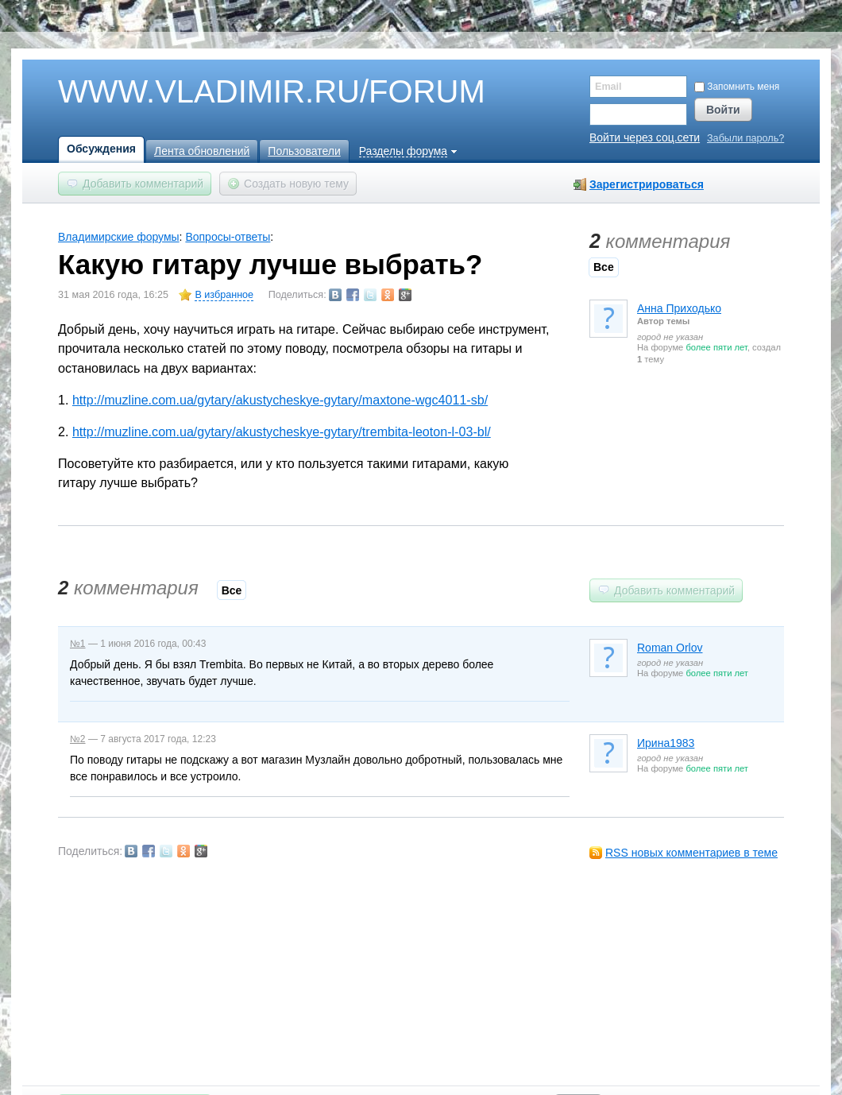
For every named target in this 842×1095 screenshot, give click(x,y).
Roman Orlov (669, 647)
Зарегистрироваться (646, 184)
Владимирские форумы (119, 236)
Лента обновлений (201, 151)
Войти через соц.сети (644, 137)
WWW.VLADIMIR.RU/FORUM (244, 92)
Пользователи (304, 151)
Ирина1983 (665, 743)
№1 (78, 643)
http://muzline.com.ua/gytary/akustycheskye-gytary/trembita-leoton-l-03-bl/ (281, 431)
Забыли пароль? (745, 138)
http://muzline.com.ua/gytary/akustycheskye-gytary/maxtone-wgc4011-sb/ (280, 400)
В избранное (224, 294)
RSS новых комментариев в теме (691, 852)
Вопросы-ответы (227, 236)
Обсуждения (101, 148)
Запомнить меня (736, 86)
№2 (78, 739)
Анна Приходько (679, 308)
